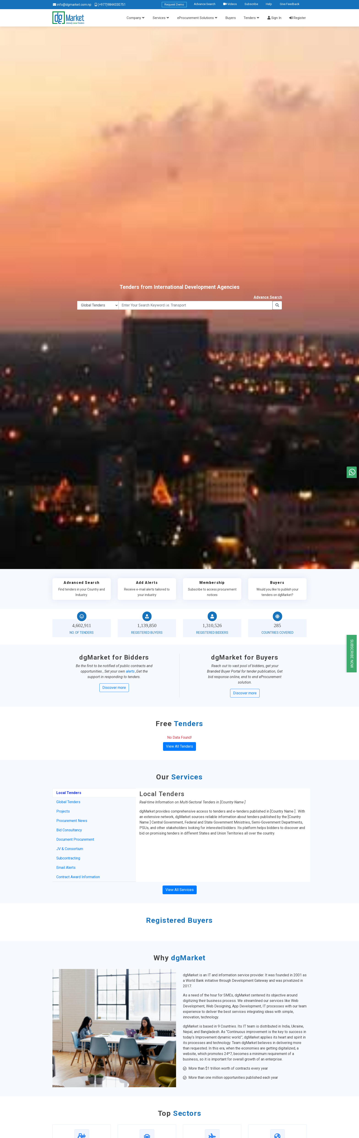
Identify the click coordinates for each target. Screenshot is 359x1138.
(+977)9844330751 (112, 4)
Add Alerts (147, 582)
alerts (130, 671)
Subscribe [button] (251, 4)
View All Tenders (179, 746)
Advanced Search (82, 582)
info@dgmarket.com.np (74, 4)
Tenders (250, 18)
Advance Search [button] (204, 4)
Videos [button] (230, 4)
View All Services (180, 890)
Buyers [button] (231, 18)
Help (269, 4)
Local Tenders (68, 793)
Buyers (277, 582)
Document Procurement (75, 839)
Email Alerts (66, 867)
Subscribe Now (352, 653)
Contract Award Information (78, 877)
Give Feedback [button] (289, 4)
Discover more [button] (114, 687)
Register (297, 18)
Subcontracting (68, 858)
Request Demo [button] (174, 4)
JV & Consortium (69, 849)
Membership (212, 582)
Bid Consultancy (69, 830)
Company (134, 18)
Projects (63, 811)
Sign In (274, 18)
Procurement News (71, 821)
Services (159, 18)
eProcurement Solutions (195, 18)
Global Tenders (68, 802)
